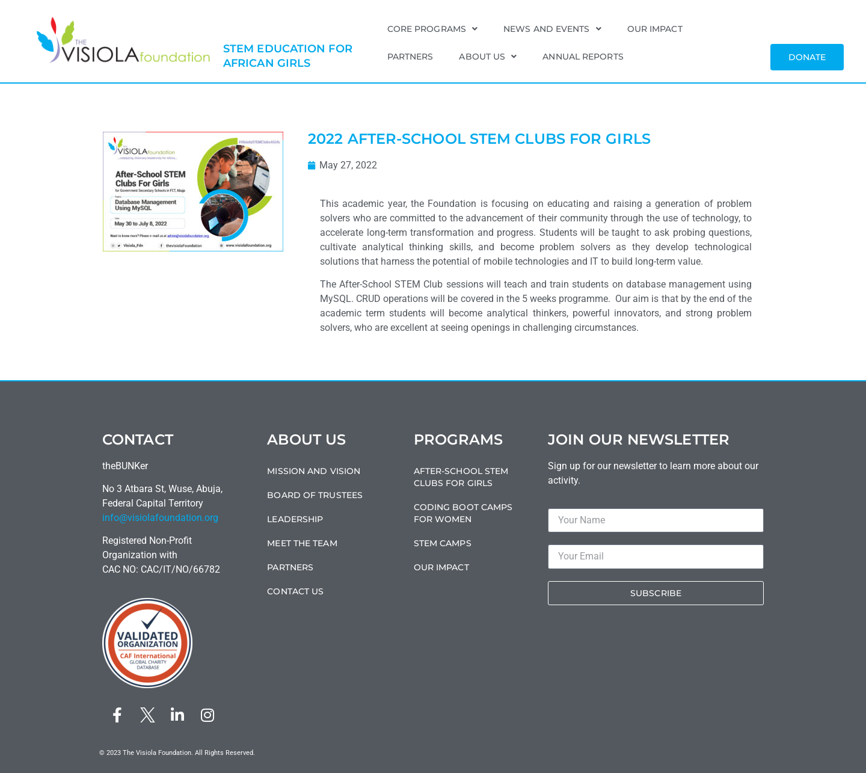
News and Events (552, 29)
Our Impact (655, 28)
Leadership (295, 519)
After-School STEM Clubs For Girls (461, 477)
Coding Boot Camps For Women (463, 513)
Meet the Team (302, 543)
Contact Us (295, 591)
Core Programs (432, 29)
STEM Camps (442, 543)
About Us (488, 56)
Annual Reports (582, 56)
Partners (410, 56)
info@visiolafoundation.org (160, 517)
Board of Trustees (315, 495)
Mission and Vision (313, 471)
